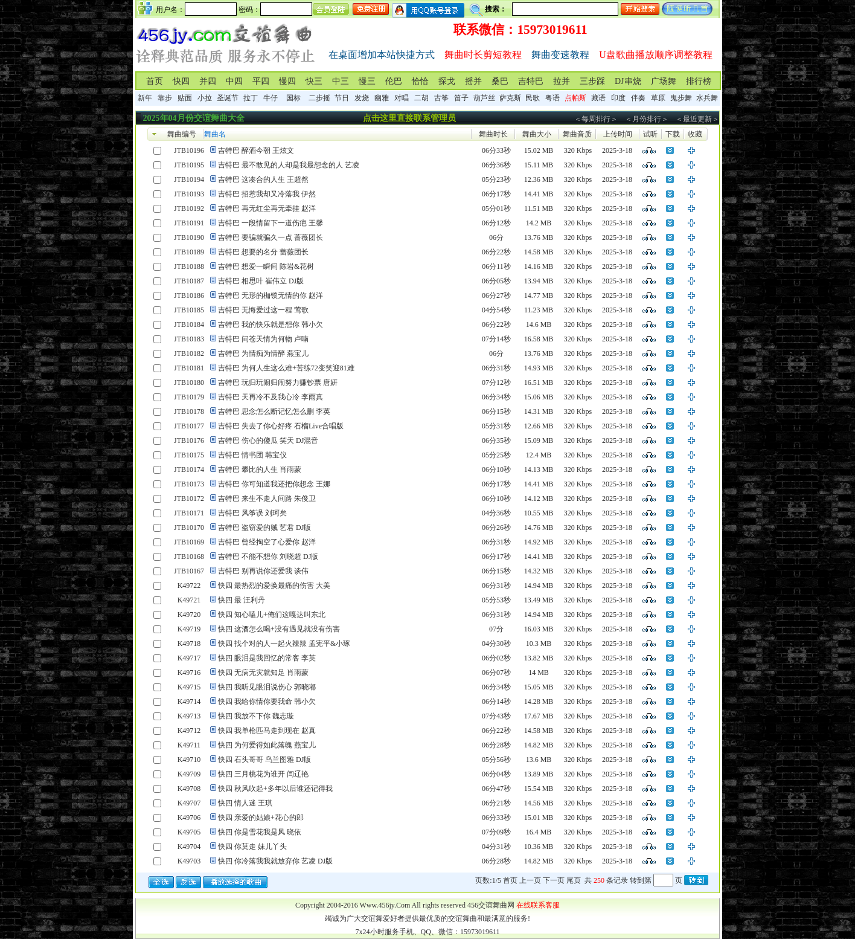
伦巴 (393, 81)
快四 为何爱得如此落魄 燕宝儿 (267, 745)
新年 (145, 98)
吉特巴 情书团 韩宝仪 (252, 455)
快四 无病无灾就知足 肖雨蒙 (263, 672)
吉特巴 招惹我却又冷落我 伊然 (267, 194)
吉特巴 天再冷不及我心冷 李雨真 (270, 397)
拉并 (561, 81)
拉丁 (250, 98)
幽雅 (381, 98)
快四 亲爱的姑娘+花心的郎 (261, 817)
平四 (260, 81)
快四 (181, 81)
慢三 (367, 81)
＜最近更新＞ (697, 119)
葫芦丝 (484, 98)
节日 (342, 98)
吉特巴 (530, 81)
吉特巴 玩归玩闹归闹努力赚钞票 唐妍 (278, 382)
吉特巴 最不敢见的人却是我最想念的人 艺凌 (288, 165)
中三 (340, 81)
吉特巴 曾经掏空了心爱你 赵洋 (267, 542)
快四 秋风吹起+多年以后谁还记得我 (275, 788)
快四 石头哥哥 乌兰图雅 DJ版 (264, 759)
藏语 (598, 98)
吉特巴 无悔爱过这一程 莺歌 (263, 310)
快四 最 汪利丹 (241, 600)
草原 (658, 98)
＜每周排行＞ (596, 119)
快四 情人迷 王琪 (245, 803)
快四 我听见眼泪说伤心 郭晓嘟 (267, 687)
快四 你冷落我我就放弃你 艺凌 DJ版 (275, 861)
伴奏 (638, 98)
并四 (207, 81)
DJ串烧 (628, 81)
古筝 (441, 98)
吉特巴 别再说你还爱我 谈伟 (263, 571)
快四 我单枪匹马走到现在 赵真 (267, 730)
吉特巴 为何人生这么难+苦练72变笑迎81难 (286, 368)
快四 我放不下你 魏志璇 (256, 716)
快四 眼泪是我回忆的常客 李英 (267, 658)
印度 (618, 98)
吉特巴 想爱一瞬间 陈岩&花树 (266, 266)
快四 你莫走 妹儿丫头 (252, 846)
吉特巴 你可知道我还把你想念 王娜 (274, 484)
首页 (154, 81)
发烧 (361, 98)
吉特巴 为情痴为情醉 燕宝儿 (263, 353)
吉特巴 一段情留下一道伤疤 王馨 (270, 223)
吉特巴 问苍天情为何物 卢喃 (263, 339)
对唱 (401, 98)
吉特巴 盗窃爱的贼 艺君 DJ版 (264, 527)
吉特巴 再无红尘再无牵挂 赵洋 (267, 208)
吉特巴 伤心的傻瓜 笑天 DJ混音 (268, 440)
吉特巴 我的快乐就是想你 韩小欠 (270, 324)
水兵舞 (707, 98)
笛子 (461, 98)
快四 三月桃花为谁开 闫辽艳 (263, 774)
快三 (314, 81)
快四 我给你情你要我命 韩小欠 (267, 701)
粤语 (552, 98)
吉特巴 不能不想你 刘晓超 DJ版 (268, 556)
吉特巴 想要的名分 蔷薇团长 (263, 252)
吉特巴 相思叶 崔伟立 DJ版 (261, 281)
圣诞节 (228, 98)
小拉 (204, 98)
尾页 (573, 880)
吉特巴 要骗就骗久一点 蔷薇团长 (270, 237)
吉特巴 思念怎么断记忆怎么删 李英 (274, 411)
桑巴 (500, 81)
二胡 (421, 98)
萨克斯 (510, 98)
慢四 (287, 81)
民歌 (532, 98)
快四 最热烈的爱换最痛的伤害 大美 (274, 585)
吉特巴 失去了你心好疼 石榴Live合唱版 (281, 426)
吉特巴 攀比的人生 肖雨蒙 (259, 469)
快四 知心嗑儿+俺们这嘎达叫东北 (271, 614)
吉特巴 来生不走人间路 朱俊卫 (267, 498)
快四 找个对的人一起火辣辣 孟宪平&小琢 (284, 643)
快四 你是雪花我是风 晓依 (259, 832)
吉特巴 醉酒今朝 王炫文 (256, 150)
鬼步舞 (681, 98)
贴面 (185, 98)
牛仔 (270, 98)
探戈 (446, 81)
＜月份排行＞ (646, 119)
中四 (234, 81)
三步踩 (592, 81)
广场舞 (663, 81)
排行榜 (698, 81)
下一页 (554, 880)
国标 (293, 98)
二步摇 (319, 98)
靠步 (165, 98)
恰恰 (420, 81)
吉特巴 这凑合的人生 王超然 (263, 179)
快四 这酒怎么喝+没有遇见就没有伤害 (279, 629)
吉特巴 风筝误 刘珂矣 (252, 513)
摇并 (473, 81)
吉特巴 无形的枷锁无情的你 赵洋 (270, 295)
